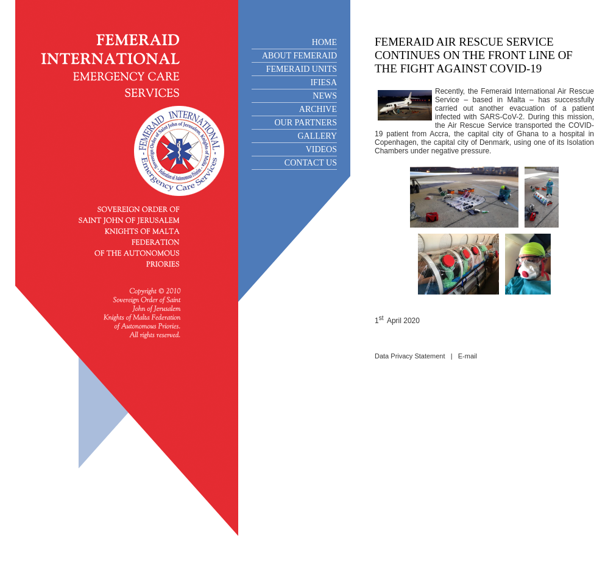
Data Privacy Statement (410, 356)
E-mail (467, 356)
